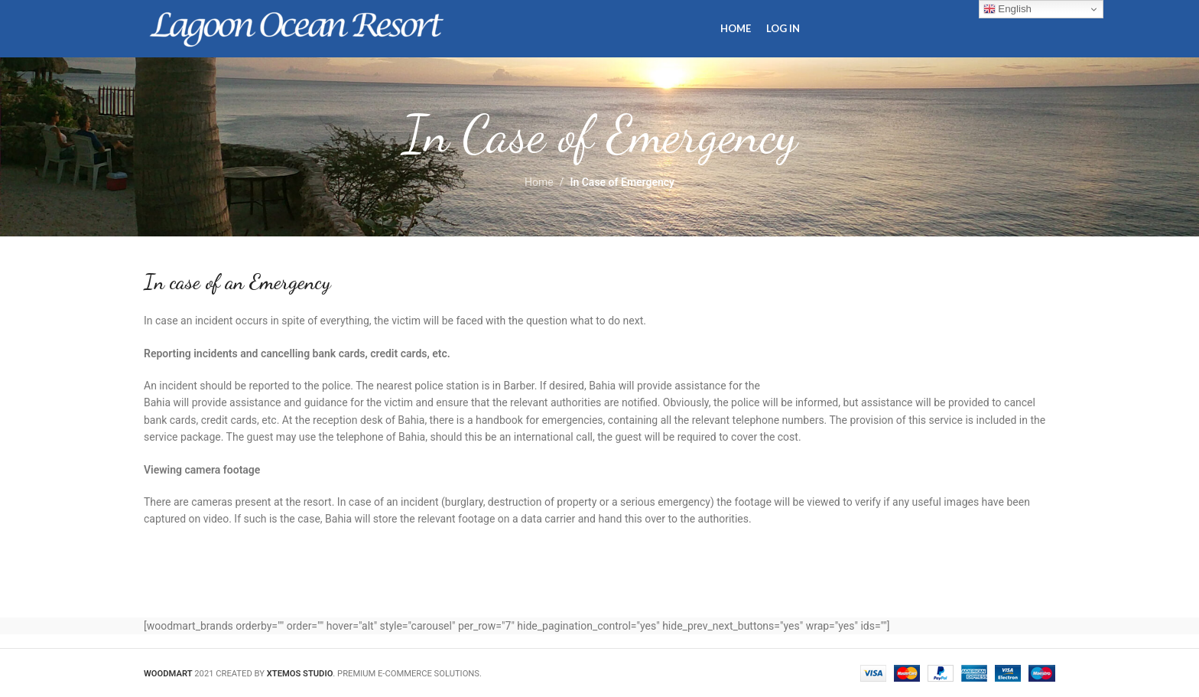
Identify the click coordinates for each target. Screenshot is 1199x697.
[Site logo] (297, 27)
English (1007, 9)
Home (539, 182)
